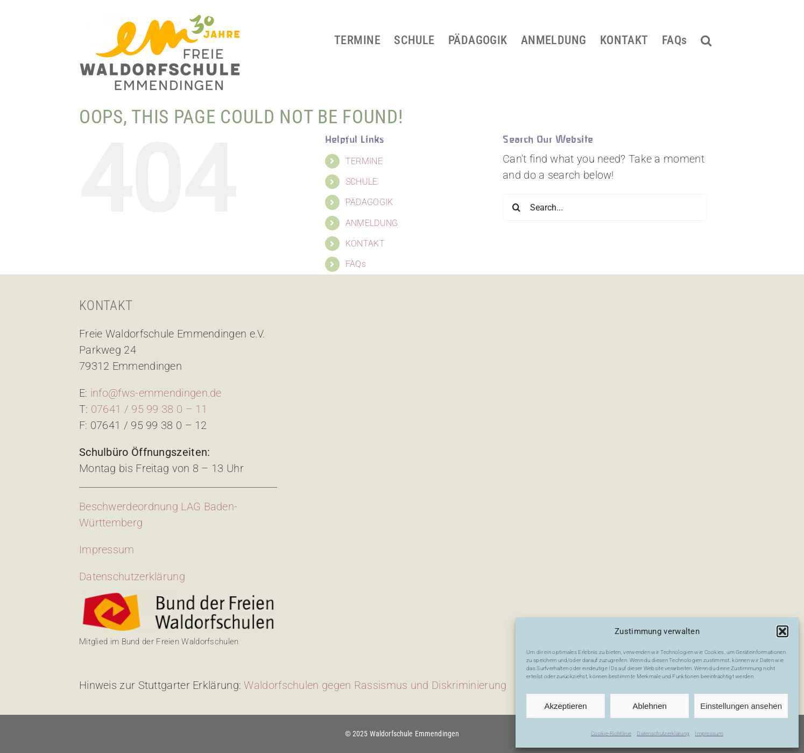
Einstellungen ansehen (741, 705)
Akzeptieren (565, 705)
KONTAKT (365, 243)
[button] (782, 631)
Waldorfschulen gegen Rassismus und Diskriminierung (375, 685)
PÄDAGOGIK (369, 202)
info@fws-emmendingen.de (156, 392)
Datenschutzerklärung (663, 733)
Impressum (709, 733)
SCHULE (361, 182)
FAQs (355, 264)
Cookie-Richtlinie (611, 733)
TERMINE (364, 161)
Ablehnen (649, 705)
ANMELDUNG (371, 223)
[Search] (516, 207)
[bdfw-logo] (178, 595)
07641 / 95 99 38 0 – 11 (149, 409)
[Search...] (605, 207)
